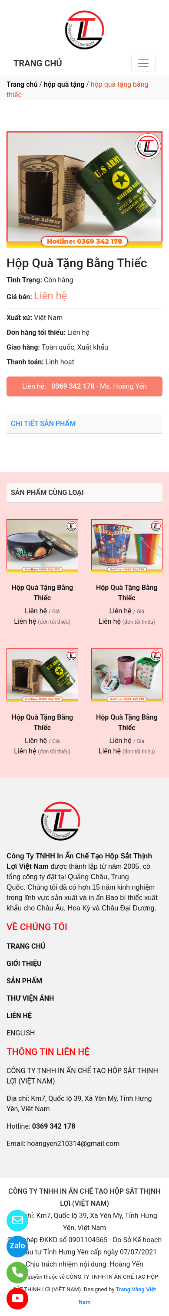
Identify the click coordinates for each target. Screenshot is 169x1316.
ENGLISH (21, 1033)
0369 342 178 (72, 386)
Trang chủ (22, 84)
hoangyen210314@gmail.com (73, 1143)
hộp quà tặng (64, 84)
